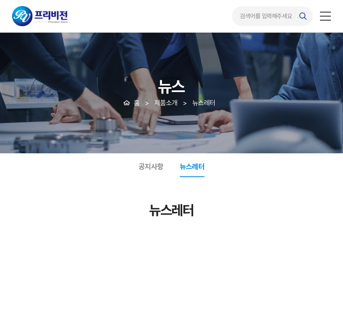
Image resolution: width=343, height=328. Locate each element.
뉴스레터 (192, 166)
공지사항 (151, 166)
